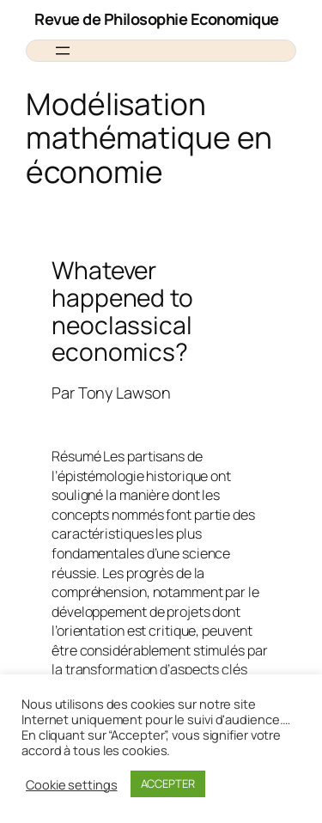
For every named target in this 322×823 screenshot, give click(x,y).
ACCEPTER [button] (168, 783)
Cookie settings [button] (72, 784)
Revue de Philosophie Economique (156, 19)
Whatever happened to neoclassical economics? (122, 311)
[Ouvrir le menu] (62, 50)
